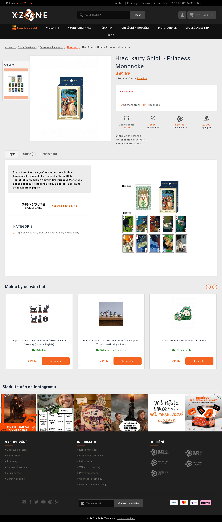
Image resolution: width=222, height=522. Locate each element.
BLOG (111, 35)
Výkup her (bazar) (88, 467)
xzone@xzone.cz (21, 3)
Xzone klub (12, 455)
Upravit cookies (15, 479)
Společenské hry (197, 27)
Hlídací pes (151, 104)
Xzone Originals (79, 27)
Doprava (146, 3)
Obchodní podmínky (89, 479)
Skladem (41, 350)
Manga (137, 136)
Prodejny (132, 3)
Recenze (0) (48, 154)
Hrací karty (139, 139)
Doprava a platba (16, 450)
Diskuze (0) (28, 154)
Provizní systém (87, 473)
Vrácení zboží (14, 473)
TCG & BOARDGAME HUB (184, 3)
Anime (128, 136)
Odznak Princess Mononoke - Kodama (183, 340)
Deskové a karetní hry (51, 232)
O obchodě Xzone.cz (90, 455)
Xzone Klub (160, 3)
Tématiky (106, 27)
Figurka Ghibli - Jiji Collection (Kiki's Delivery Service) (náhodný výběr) (39, 342)
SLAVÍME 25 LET (24, 27)
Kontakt (119, 3)
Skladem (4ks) (185, 350)
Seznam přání (130, 104)
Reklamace (84, 461)
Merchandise (167, 27)
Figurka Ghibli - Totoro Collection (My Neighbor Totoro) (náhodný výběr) (111, 342)
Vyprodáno (126, 91)
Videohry (52, 27)
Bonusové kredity (16, 467)
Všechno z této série (64, 206)
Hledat (137, 15)
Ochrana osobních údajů (92, 484)
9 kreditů (142, 78)
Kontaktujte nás (87, 450)
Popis (11, 154)
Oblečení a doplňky (135, 27)
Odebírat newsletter (128, 503)
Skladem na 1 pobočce (113, 350)
